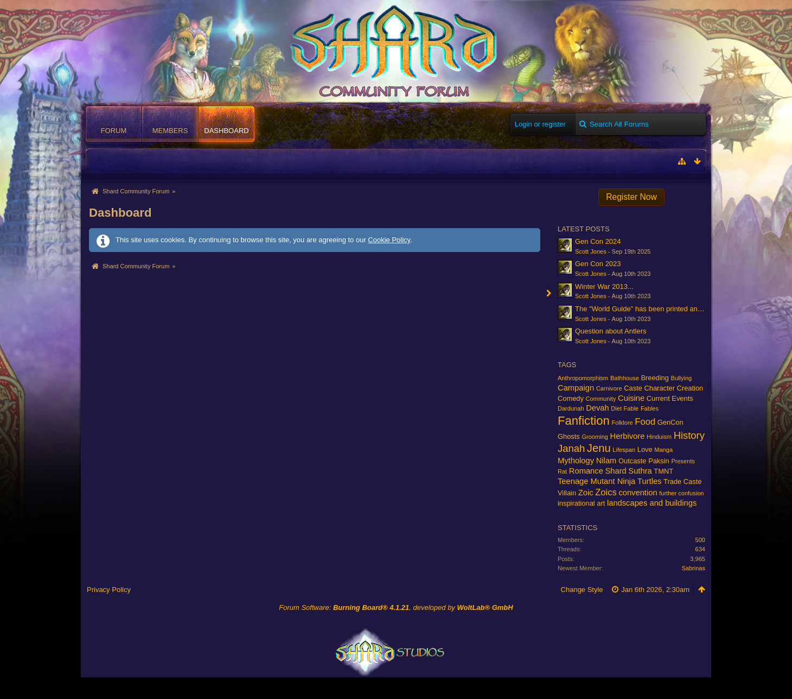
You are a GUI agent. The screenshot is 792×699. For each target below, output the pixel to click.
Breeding (655, 378)
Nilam (606, 460)
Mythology (576, 460)
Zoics (606, 492)
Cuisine (631, 398)
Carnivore (609, 388)
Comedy (571, 398)
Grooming (595, 436)
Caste (633, 388)
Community (601, 398)
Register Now (631, 196)
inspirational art (581, 503)
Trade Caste (682, 481)
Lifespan (623, 449)
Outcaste (632, 461)
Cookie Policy (389, 240)
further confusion (681, 493)
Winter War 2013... (604, 286)
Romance (586, 471)
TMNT (663, 471)
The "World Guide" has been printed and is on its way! (659, 309)
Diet (616, 408)
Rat (562, 471)
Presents (683, 461)
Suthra (640, 471)
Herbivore (627, 436)
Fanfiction (584, 420)
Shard (615, 471)
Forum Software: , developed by (396, 607)
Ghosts (569, 436)
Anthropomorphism (583, 378)
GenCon (670, 422)
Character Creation (674, 388)
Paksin (658, 461)
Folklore (622, 422)
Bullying (681, 378)
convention (637, 492)
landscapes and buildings (652, 503)
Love (645, 449)
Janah (571, 448)
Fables (650, 408)
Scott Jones (590, 251)
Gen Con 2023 (598, 264)
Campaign (576, 387)
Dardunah (571, 408)
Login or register (540, 124)
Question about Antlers (611, 331)
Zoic (585, 492)
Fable (631, 408)
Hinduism (659, 436)
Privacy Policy (109, 589)
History (689, 435)
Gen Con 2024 (598, 241)
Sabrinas (693, 568)
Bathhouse (624, 378)
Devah (597, 408)
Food (645, 422)
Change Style (582, 589)
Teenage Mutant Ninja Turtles (609, 481)
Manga (663, 449)
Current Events (670, 398)
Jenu (599, 448)
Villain (567, 493)
